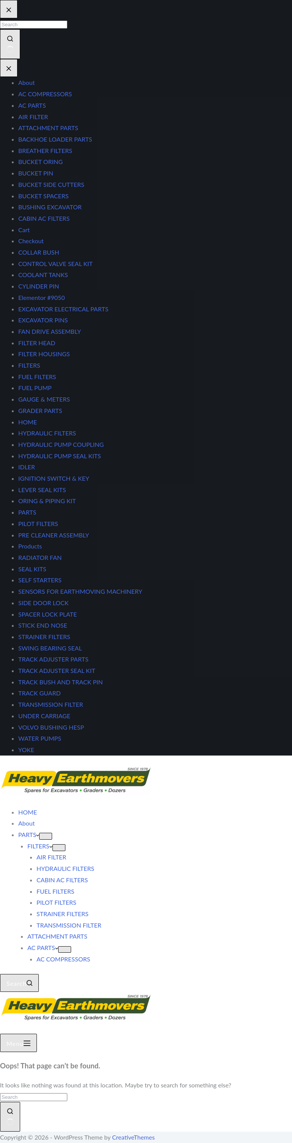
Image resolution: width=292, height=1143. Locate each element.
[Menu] (18, 1043)
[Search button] (10, 1116)
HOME (27, 812)
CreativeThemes (133, 1137)
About (26, 823)
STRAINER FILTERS (62, 913)
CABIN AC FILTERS (62, 879)
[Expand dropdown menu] (45, 836)
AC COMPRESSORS (63, 959)
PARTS (28, 834)
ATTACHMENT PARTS (57, 936)
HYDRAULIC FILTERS (65, 868)
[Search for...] (33, 1097)
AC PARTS (42, 947)
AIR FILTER (51, 857)
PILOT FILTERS (56, 902)
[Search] (19, 983)
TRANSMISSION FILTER (68, 925)
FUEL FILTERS (55, 891)
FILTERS (39, 846)
